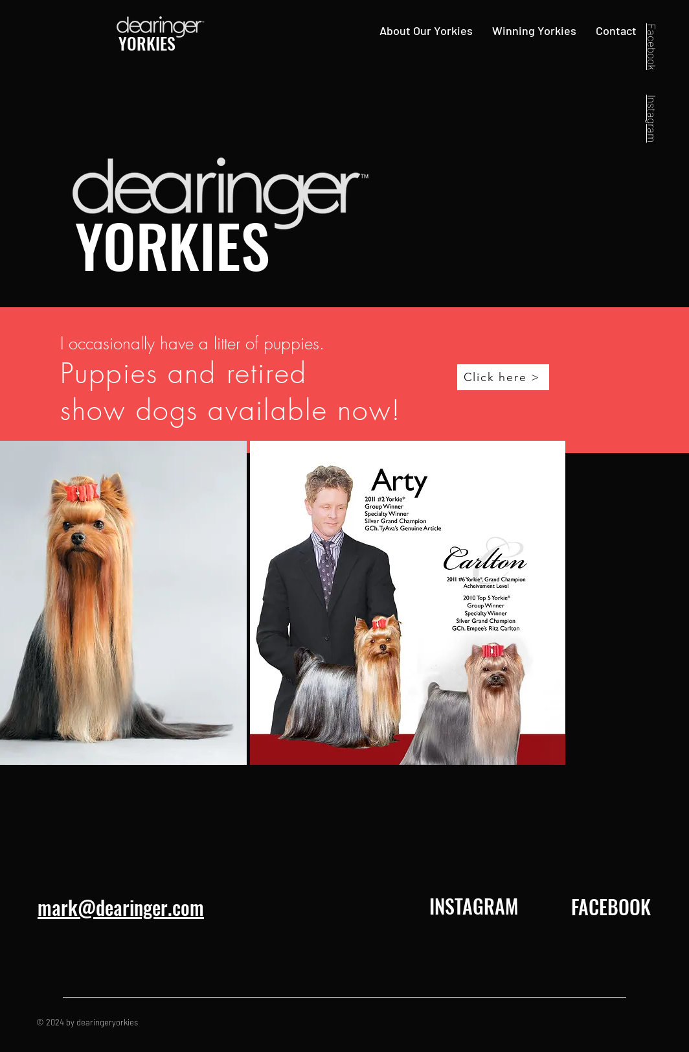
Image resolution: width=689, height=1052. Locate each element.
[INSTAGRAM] (473, 906)
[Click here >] (503, 377)
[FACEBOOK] (611, 907)
